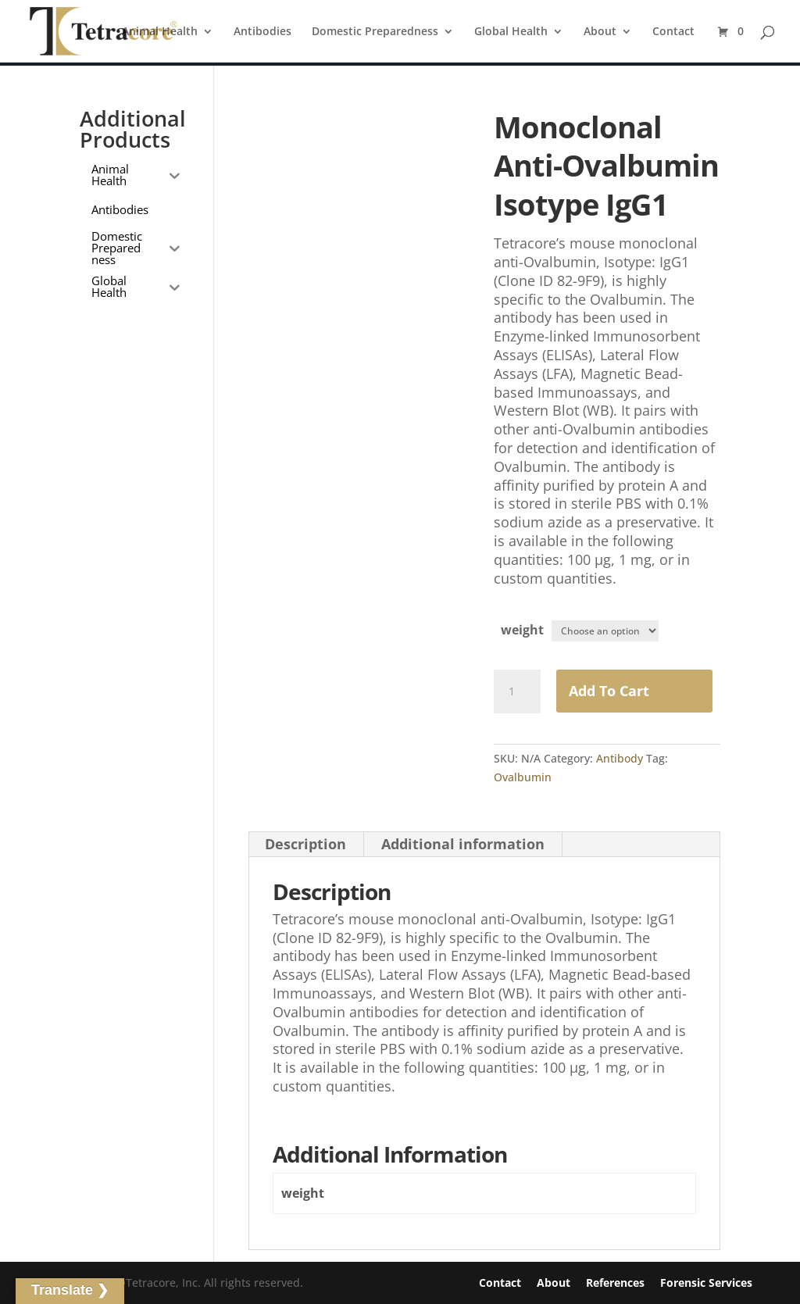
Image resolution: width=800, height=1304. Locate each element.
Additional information (463, 844)
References (615, 1282)
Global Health (511, 32)
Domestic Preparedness (375, 32)
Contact (673, 32)
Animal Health (160, 32)
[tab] (306, 845)
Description (305, 844)
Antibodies (262, 32)
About (600, 32)
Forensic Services (706, 1282)
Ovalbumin (523, 777)
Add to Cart (609, 691)
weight (522, 629)
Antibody (619, 758)
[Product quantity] (517, 692)
